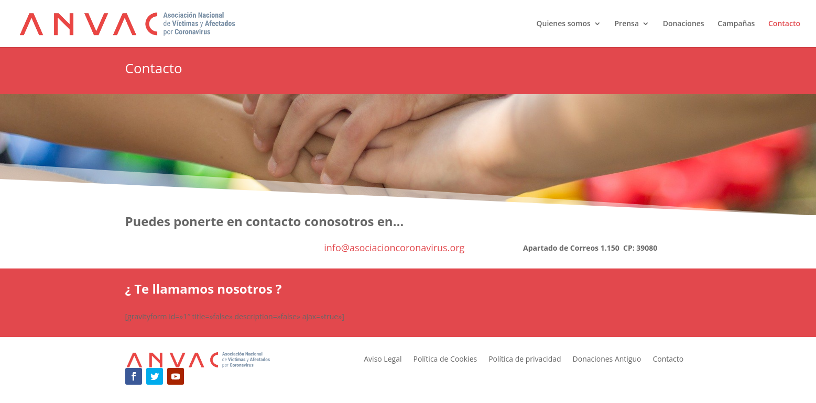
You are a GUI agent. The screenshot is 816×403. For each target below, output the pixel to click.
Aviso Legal (382, 359)
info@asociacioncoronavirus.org (394, 247)
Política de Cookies (445, 359)
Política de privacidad (524, 359)
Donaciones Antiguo (607, 359)
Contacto (784, 24)
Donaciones (683, 24)
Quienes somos (563, 24)
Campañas (736, 24)
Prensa (626, 24)
